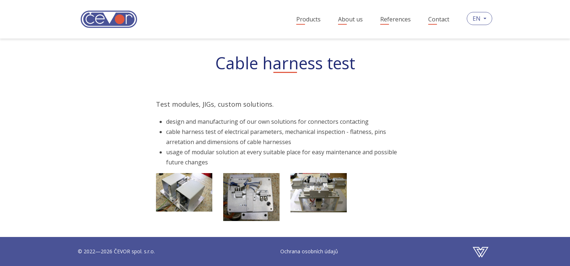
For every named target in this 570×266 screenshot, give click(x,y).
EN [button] (477, 18)
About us (350, 19)
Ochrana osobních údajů (309, 251)
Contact (438, 19)
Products (308, 19)
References (395, 19)
